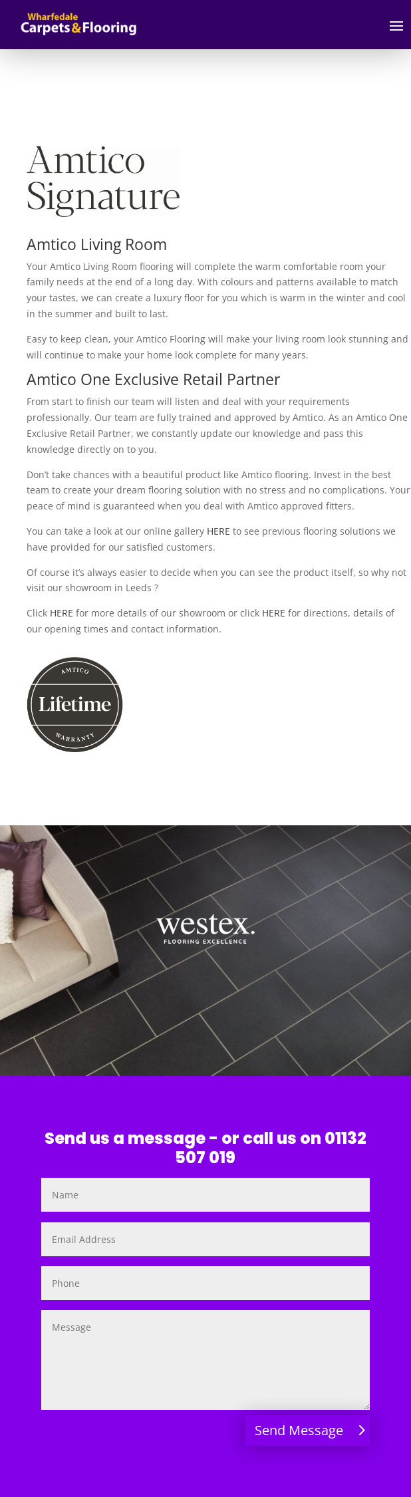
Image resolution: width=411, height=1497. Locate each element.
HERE (218, 531)
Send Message (299, 1430)
